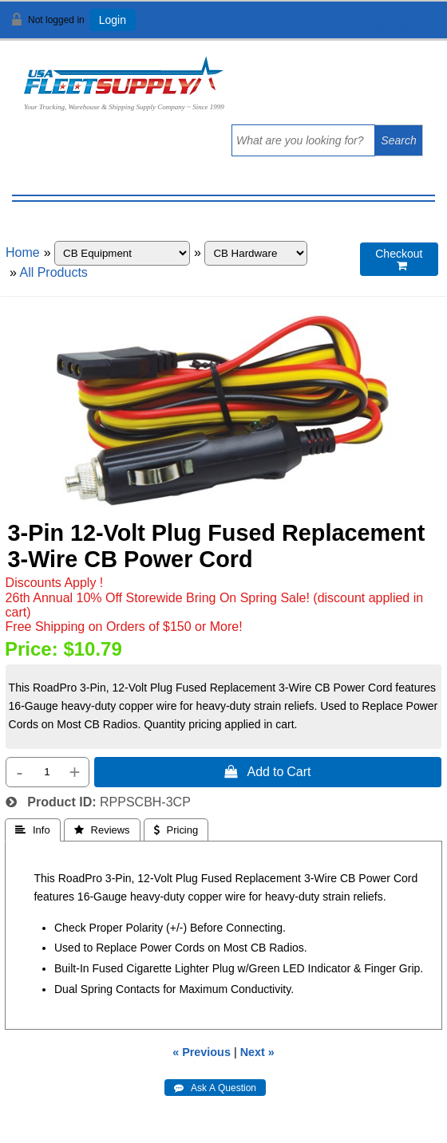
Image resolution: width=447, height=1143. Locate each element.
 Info (32, 830)
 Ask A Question (215, 1088)
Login (112, 20)
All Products (53, 272)
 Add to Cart (267, 771)
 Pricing (176, 830)
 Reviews (102, 830)
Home (23, 252)
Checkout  (398, 259)
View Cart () (385, 26)
